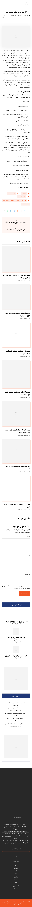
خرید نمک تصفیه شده (21, 200)
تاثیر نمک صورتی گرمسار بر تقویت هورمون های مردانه (15, 844)
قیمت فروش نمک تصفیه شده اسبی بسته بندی (15, 840)
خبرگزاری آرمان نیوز (17, 904)
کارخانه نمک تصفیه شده (8, 200)
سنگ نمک (21, 106)
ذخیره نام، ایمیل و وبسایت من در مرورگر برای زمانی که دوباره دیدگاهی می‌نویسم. (16, 587)
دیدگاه (28, 536)
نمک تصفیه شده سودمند (23, 280)
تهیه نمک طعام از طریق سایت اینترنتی (16, 638)
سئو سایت (18, 902)
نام (29, 555)
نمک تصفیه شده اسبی (23, 318)
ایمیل (28, 565)
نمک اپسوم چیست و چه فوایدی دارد (16, 621)
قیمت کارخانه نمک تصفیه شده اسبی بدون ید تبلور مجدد (15, 725)
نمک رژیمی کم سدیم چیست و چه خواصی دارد (15, 704)
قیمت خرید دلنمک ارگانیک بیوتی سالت (15, 719)
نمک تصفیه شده (21, 197)
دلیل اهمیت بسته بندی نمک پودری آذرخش (15, 714)
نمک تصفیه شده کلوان (23, 472)
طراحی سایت (26, 902)
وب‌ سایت (27, 574)
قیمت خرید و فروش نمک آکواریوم (16, 656)
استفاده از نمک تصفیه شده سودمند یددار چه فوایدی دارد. (15, 709)
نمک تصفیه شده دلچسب (22, 435)
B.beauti (24, 193)
